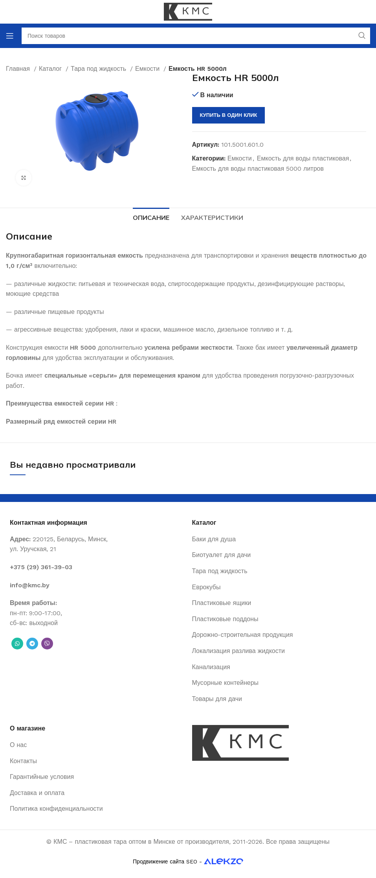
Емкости (239, 158)
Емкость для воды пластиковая (303, 158)
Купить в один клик (228, 115)
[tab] (151, 217)
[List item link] (97, 567)
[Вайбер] (47, 643)
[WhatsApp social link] (17, 643)
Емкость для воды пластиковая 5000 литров (258, 168)
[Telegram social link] (32, 643)
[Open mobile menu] (10, 36)
